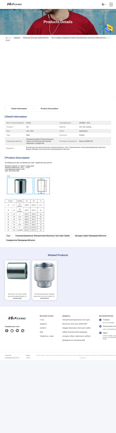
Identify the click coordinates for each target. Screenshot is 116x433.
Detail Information (19, 109)
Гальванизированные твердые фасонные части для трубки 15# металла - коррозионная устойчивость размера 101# (44, 295)
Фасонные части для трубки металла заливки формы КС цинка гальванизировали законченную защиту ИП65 (17, 295)
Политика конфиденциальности (12, 356)
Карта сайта (28, 356)
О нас (42, 320)
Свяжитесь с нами (47, 336)
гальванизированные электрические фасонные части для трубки (43, 236)
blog (41, 332)
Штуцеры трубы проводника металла (90, 236)
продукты (17, 38)
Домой (8, 38)
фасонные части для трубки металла (35, 38)
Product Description (49, 109)
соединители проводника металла (20, 240)
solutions (43, 328)
